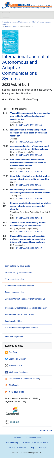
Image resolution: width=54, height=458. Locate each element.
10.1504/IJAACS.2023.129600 (28, 142)
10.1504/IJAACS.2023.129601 (28, 185)
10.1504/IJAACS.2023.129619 (28, 218)
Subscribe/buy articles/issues (18, 272)
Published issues (11, 27)
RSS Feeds (11, 385)
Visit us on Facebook (16, 372)
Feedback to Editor (13, 321)
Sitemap (42, 447)
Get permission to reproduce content (21, 328)
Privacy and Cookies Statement (35, 442)
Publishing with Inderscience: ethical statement (26, 308)
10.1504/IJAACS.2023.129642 (28, 248)
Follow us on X (13, 365)
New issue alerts (14, 392)
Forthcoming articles (14, 292)
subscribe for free (31, 379)
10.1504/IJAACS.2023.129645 (28, 155)
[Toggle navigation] (6, 14)
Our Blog (11, 352)
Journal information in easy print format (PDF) (25, 299)
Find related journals (14, 337)
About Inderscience (33, 437)
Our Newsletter (14, 379)
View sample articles (14, 279)
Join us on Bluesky (15, 359)
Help (32, 447)
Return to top (46, 431)
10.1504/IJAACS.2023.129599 (28, 198)
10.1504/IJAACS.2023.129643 (28, 231)
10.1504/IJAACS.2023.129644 (28, 172)
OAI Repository (12, 442)
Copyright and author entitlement (19, 286)
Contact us (17, 437)
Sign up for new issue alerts (17, 266)
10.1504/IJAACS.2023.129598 (28, 125)
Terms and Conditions (17, 447)
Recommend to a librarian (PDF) (19, 314)
